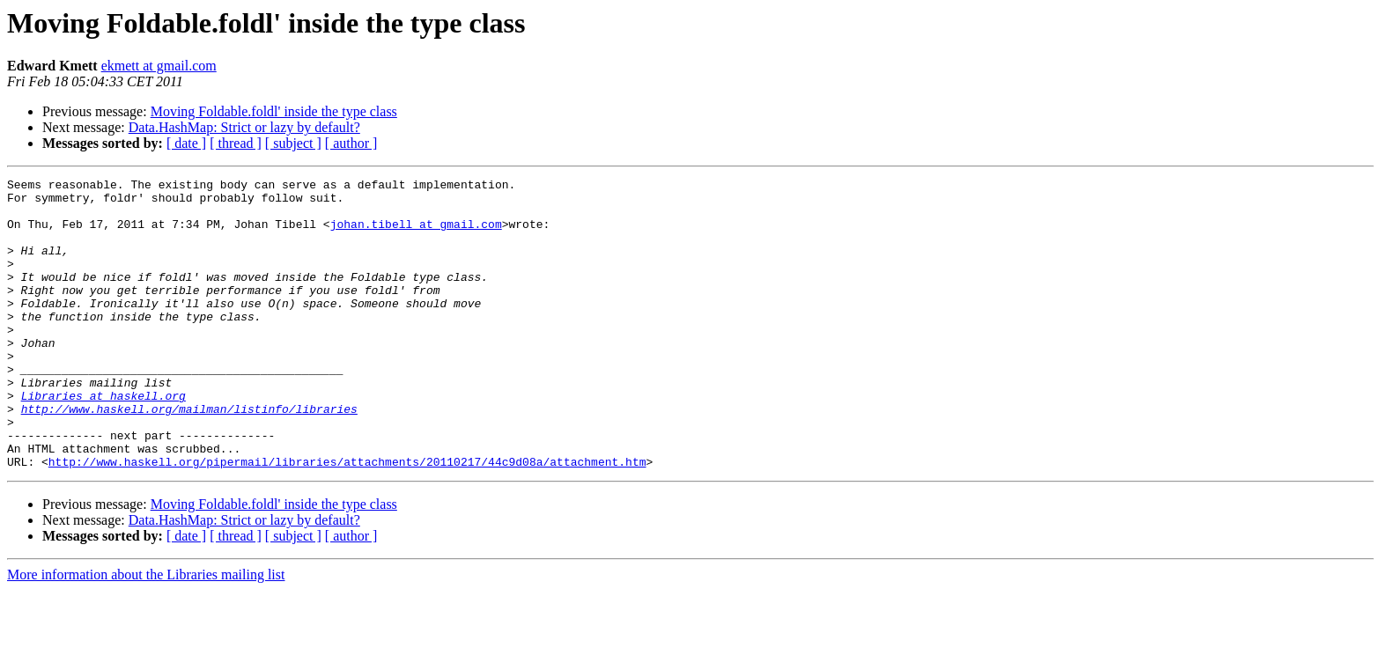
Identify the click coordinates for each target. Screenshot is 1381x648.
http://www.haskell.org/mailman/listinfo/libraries (189, 456)
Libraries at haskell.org (103, 440)
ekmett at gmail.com (159, 65)
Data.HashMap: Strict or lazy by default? (244, 127)
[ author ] (351, 143)
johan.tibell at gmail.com (416, 234)
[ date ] (186, 143)
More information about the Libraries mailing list (145, 632)
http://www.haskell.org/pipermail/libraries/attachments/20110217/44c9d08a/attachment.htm (347, 519)
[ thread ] (236, 143)
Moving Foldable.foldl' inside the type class (274, 111)
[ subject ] (293, 143)
